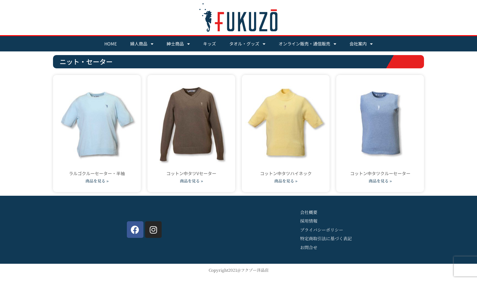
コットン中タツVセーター (191, 173)
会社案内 (361, 43)
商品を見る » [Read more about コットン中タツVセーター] (191, 180)
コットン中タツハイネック (286, 173)
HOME (110, 43)
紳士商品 (178, 43)
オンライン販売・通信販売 (307, 43)
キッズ (209, 43)
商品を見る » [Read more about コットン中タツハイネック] (285, 180)
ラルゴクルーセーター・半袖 (97, 173)
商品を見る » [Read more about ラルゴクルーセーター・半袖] (97, 180)
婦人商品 (141, 43)
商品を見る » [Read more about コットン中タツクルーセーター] (380, 180)
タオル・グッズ (247, 43)
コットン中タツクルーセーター (380, 173)
